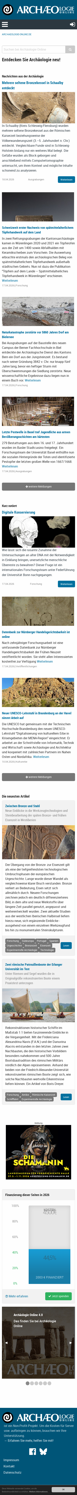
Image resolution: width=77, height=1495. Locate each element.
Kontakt (9, 1466)
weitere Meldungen (39, 486)
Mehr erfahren (16, 1296)
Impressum (11, 1460)
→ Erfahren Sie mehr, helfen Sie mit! (28, 1440)
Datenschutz (12, 1472)
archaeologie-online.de (16, 34)
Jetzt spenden (58, 1296)
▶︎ (72, 1344)
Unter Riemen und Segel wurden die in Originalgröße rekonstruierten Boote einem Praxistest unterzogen (32, 978)
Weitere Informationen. (38, 1492)
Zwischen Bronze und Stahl (22, 806)
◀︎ (8, 1344)
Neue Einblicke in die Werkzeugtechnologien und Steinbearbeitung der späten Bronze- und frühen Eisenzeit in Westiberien (36, 815)
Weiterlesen (66, 179)
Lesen (66, 945)
